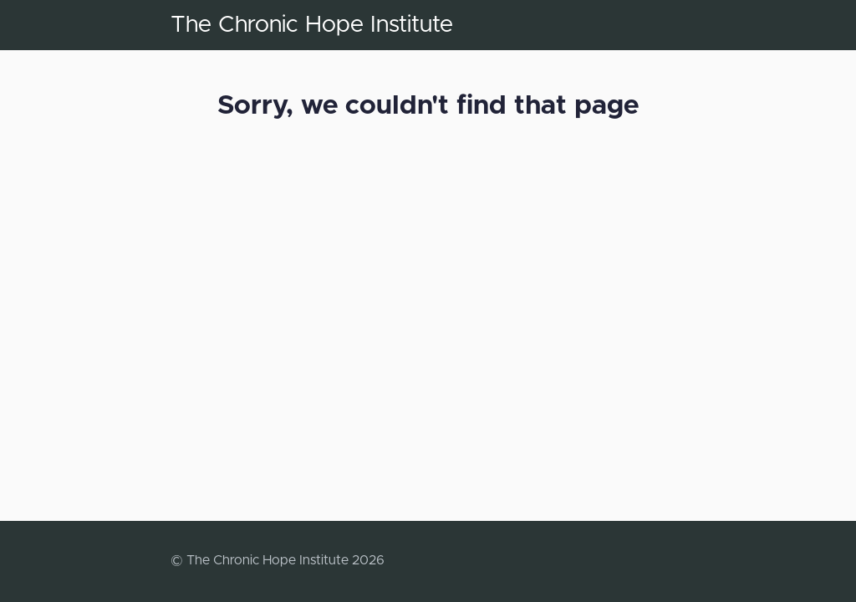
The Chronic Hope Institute (312, 25)
